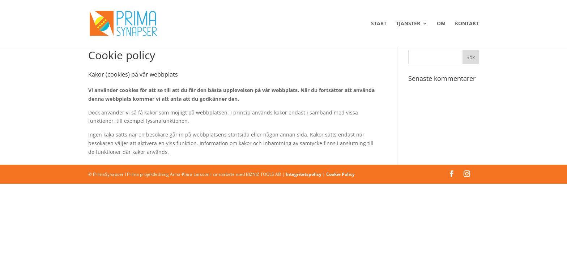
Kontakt (467, 24)
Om (441, 24)
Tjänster (408, 24)
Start (379, 24)
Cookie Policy (340, 174)
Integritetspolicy (303, 174)
